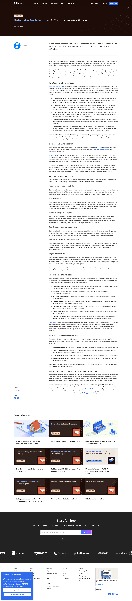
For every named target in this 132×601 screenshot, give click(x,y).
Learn (48, 578)
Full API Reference (84, 578)
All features (33, 573)
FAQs (80, 581)
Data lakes (52, 322)
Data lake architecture (56, 86)
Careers (65, 576)
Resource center (51, 576)
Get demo (65, 539)
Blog (47, 571)
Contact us (66, 578)
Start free (113, 3)
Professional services (52, 586)
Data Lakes (17, 390)
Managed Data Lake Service (88, 389)
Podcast (48, 588)
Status (81, 573)
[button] (36, 3)
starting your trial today (89, 393)
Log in (105, 3)
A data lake (53, 155)
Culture (65, 573)
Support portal (83, 571)
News (48, 581)
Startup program (35, 578)
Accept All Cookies (17, 590)
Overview (33, 571)
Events (48, 583)
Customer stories (51, 573)
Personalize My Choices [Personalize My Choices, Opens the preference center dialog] (17, 594)
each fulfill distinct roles (102, 149)
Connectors (54, 3)
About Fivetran (67, 571)
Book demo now (96, 3)
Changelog (82, 576)
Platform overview (19, 571)
